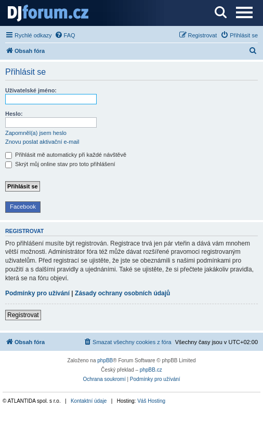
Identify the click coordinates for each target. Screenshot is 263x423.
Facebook (23, 206)
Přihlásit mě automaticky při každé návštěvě (65, 155)
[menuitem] (65, 35)
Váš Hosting (151, 401)
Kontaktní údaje (89, 401)
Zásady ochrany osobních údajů (122, 293)
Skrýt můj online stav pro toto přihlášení (60, 164)
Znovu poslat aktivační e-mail (42, 142)
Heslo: (14, 114)
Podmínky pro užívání (37, 293)
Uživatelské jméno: (31, 90)
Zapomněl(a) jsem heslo (36, 133)
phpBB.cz (151, 370)
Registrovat (23, 315)
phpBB (105, 360)
